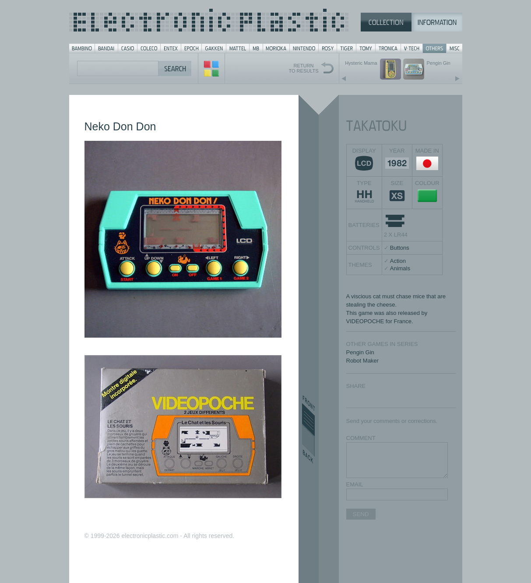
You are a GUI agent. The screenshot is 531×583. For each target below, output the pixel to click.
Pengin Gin (360, 352)
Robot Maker (362, 360)
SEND (361, 514)
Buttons (399, 247)
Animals (400, 268)
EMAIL (354, 484)
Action (398, 261)
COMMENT (361, 438)
